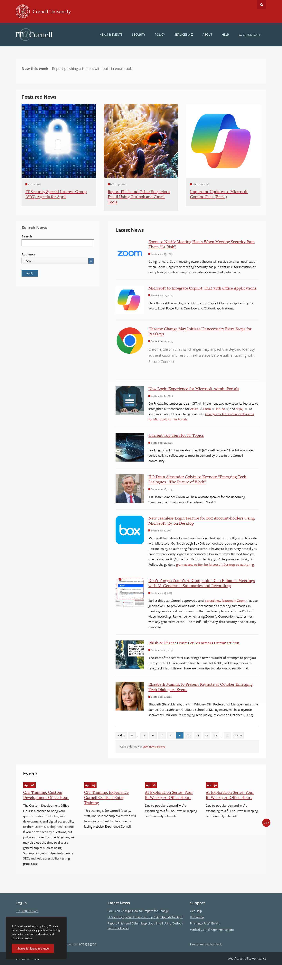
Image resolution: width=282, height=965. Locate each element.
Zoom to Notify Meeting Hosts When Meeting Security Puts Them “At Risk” (201, 244)
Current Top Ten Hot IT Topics (176, 435)
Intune (220, 408)
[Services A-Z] (184, 34)
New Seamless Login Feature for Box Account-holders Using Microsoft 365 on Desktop (201, 520)
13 (216, 734)
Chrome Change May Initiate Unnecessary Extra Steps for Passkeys (199, 331)
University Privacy (22, 938)
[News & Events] (111, 34)
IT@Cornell (34, 34)
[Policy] (160, 34)
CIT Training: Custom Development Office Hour (46, 794)
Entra (207, 408)
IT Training (197, 917)
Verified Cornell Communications (212, 929)
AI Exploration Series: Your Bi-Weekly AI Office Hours (169, 794)
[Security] (138, 34)
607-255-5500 (87, 944)
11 (198, 734)
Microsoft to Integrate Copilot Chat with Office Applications (202, 288)
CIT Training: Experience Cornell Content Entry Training (106, 797)
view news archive (154, 746)
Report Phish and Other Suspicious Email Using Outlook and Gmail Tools (145, 925)
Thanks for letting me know (32, 948)
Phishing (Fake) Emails (205, 923)
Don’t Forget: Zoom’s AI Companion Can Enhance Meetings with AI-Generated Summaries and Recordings (201, 583)
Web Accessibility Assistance (247, 958)
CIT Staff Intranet (27, 911)
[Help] (225, 34)
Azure (194, 408)
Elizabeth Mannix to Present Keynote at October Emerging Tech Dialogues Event (200, 686)
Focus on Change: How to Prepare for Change (138, 910)
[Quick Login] (250, 34)
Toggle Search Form (261, 4)
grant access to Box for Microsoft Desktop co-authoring (215, 564)
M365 (239, 408)
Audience (28, 254)
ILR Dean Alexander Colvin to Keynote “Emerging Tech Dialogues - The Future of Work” (197, 479)
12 (207, 734)
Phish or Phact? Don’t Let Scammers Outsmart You (193, 643)
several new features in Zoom (225, 600)
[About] (207, 34)
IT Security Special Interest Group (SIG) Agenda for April (145, 917)
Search (27, 236)
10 (189, 734)
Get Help (196, 910)
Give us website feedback (206, 944)
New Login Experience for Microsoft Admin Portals (193, 388)
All (265, 822)
